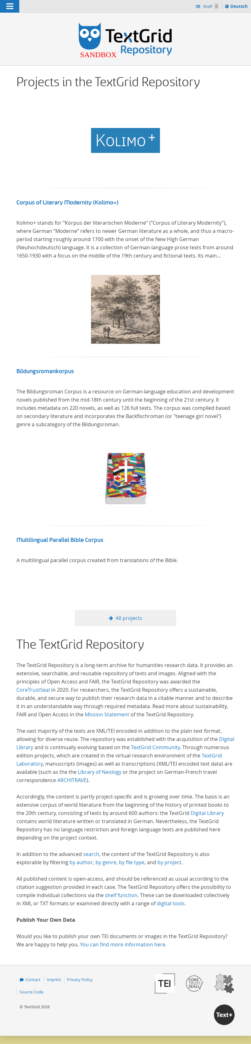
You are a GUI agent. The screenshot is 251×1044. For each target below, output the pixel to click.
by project (169, 862)
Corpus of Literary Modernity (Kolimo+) (67, 202)
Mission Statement (107, 714)
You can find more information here (122, 944)
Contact (33, 979)
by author (81, 862)
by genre (105, 862)
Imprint (54, 979)
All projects (129, 618)
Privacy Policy (80, 979)
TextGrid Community (155, 747)
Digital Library (207, 813)
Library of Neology (99, 771)
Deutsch (239, 7)
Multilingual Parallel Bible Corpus (59, 540)
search (91, 854)
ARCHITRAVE (72, 780)
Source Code (31, 992)
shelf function (121, 895)
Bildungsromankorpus (45, 371)
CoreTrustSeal (33, 689)
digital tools (171, 903)
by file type (131, 862)
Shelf (210, 6)
